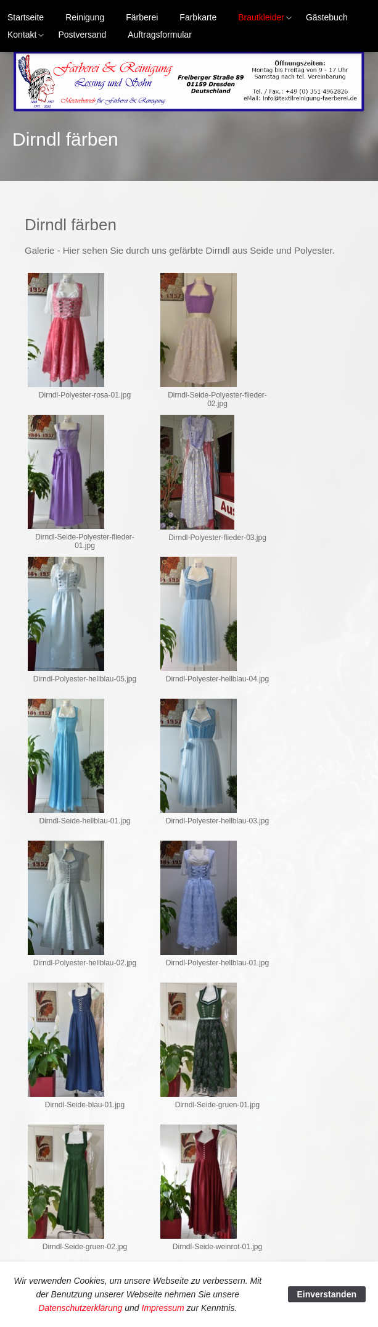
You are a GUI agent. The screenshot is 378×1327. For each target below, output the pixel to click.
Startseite (25, 17)
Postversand (82, 35)
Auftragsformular (159, 35)
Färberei (142, 17)
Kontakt (18, 36)
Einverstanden (326, 1294)
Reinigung (84, 17)
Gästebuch (327, 17)
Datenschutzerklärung (80, 1308)
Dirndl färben (65, 139)
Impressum (163, 1308)
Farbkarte (197, 17)
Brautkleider (257, 19)
